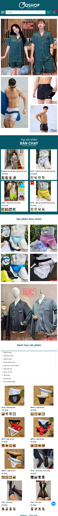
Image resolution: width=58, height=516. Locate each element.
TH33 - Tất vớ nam (36, 502)
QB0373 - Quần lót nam (8, 470)
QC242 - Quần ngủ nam (8, 407)
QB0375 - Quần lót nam (37, 407)
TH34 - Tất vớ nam (6, 502)
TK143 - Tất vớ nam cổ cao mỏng (40, 470)
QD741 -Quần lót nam (7, 439)
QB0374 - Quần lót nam (37, 439)
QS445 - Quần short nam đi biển (11, 203)
